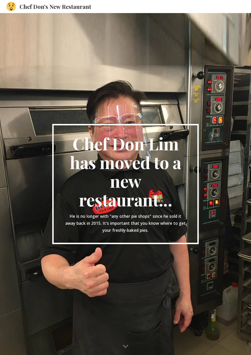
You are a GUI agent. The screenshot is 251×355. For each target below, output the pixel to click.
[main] (125, 184)
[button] (125, 346)
